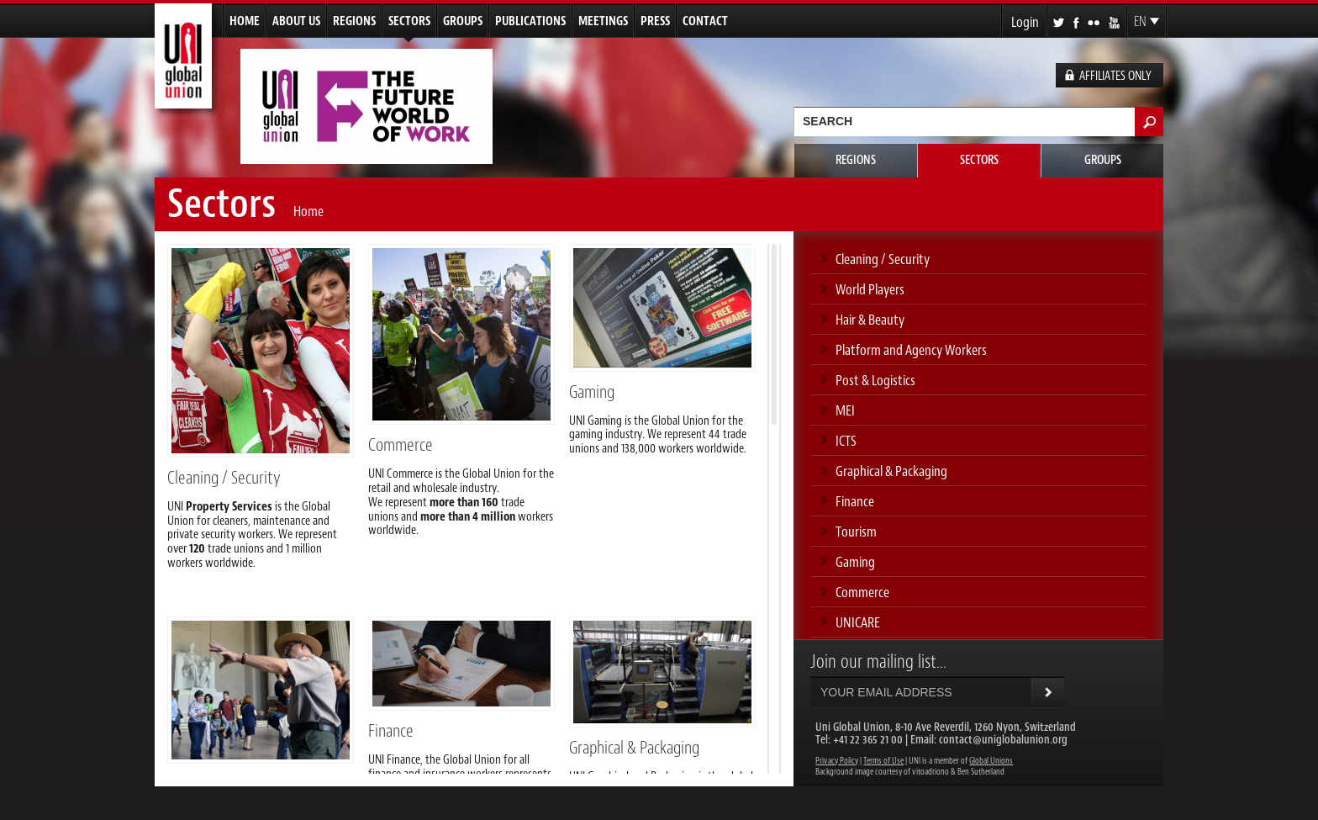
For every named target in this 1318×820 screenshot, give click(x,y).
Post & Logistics (875, 380)
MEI (845, 410)
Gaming (591, 392)
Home (244, 21)
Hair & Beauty (870, 319)
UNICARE (858, 622)
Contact (705, 21)
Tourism (856, 531)
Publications (530, 21)
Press (655, 21)
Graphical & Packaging (634, 747)
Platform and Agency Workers (911, 350)
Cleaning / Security (224, 477)
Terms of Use (883, 760)
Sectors (409, 21)
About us (296, 21)
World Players (870, 289)
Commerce (400, 445)
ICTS (846, 440)
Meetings (603, 21)
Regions (354, 21)
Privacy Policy (836, 760)
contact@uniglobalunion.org (1003, 740)
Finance (391, 731)
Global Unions (991, 760)
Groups (462, 21)
